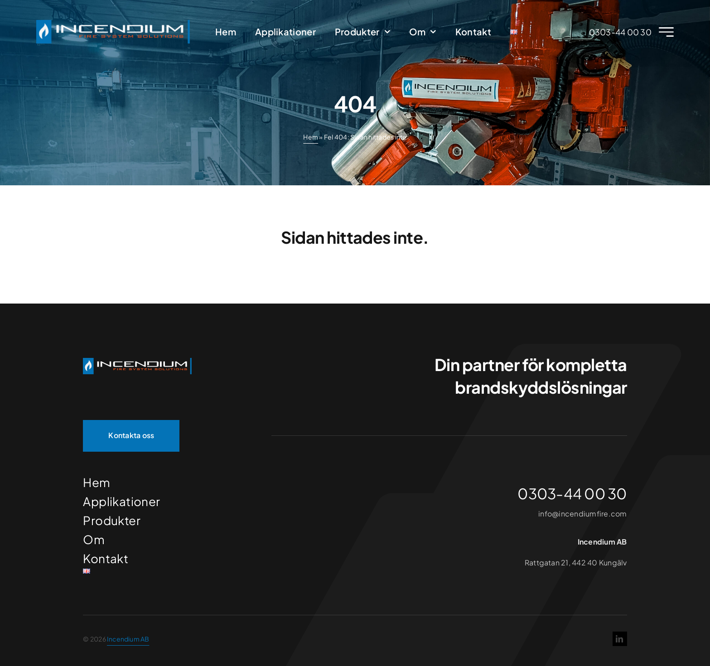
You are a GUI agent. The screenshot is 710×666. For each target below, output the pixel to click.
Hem (310, 137)
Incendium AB (128, 639)
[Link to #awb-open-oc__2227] (666, 32)
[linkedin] (620, 639)
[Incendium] (137, 361)
